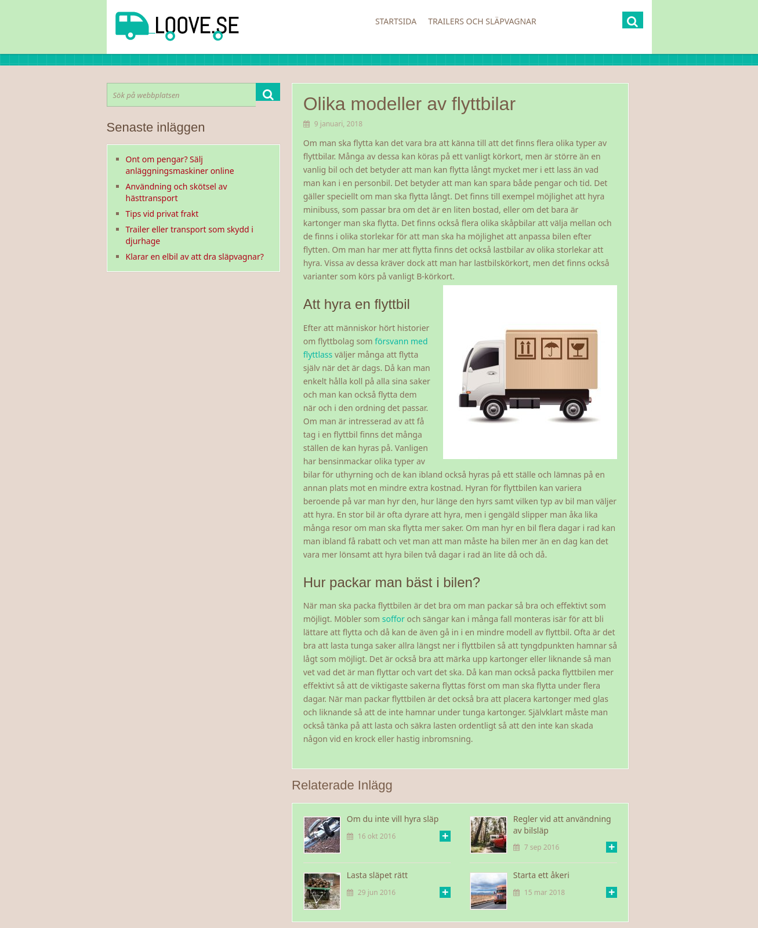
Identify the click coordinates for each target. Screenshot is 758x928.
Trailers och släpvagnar (482, 21)
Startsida (395, 21)
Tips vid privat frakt (162, 213)
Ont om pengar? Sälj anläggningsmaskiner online (180, 165)
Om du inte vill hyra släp (393, 818)
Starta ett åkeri (541, 874)
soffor (393, 618)
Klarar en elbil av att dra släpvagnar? (195, 256)
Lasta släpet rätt (377, 874)
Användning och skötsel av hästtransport (176, 192)
